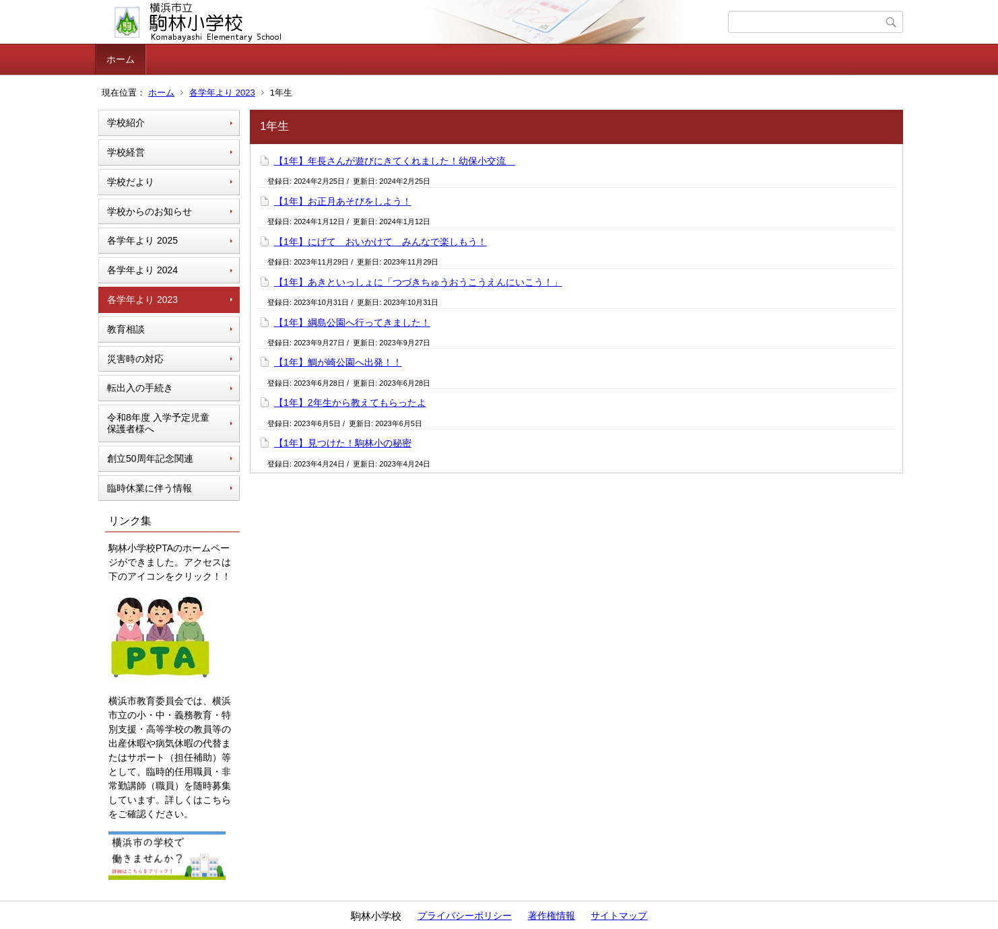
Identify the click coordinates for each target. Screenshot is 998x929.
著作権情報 (551, 915)
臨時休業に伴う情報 (149, 488)
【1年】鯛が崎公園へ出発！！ (338, 362)
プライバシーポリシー (465, 915)
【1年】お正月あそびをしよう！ (342, 201)
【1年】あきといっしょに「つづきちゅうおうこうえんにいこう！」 (418, 282)
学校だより (130, 181)
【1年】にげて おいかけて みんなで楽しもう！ (380, 241)
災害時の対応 (135, 358)
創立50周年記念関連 (150, 458)
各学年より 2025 (142, 240)
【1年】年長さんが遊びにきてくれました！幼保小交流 (394, 161)
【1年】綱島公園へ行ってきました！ (352, 322)
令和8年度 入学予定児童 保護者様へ (158, 423)
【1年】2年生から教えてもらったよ (350, 402)
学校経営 (126, 152)
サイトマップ (619, 915)
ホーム (120, 59)
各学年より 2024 (142, 270)
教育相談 (126, 329)
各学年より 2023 (222, 93)
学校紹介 (126, 122)
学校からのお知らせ (149, 211)
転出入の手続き (140, 387)
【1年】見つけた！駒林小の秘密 (342, 443)
